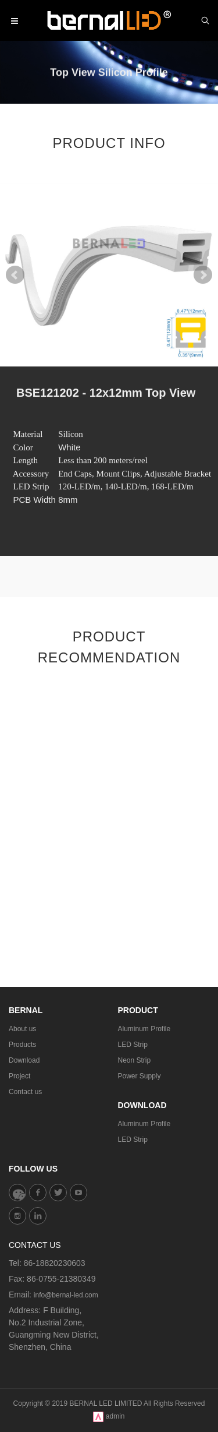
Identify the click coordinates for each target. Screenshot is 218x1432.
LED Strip (133, 1045)
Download (24, 1060)
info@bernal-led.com (66, 1295)
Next (203, 275)
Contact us (25, 1092)
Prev (15, 275)
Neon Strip (134, 1060)
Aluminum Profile (144, 1029)
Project (19, 1076)
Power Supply (139, 1076)
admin (115, 1416)
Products (22, 1045)
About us (22, 1029)
